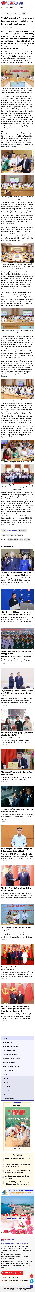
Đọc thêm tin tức (17, 1029)
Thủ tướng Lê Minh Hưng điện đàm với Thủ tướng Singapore (16, 773)
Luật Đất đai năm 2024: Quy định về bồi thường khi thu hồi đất (17, 1165)
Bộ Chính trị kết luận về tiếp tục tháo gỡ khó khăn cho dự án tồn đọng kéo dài (16, 850)
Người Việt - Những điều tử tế (11, 1066)
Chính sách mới (7, 1042)
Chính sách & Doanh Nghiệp (11, 1046)
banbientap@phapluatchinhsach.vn (11, 1256)
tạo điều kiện (27, 539)
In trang (20, 535)
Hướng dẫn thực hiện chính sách (12, 1058)
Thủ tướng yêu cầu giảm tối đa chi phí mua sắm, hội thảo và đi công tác (16, 929)
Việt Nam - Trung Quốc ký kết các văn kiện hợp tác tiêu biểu (16, 889)
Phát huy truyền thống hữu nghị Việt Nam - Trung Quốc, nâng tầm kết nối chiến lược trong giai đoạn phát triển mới (16, 1008)
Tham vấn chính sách (9, 1050)
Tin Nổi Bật (17, 1155)
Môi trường (7, 1086)
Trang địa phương (8, 1070)
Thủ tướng (10, 539)
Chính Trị (22, 7)
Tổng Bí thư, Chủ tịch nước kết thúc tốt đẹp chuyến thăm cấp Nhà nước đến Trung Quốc (16, 574)
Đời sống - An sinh (9, 1098)
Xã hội (6, 1082)
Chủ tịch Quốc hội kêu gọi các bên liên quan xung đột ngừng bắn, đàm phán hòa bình (16, 613)
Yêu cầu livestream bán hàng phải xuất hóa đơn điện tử (17, 1177)
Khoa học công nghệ (9, 1062)
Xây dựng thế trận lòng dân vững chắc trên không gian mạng (16, 652)
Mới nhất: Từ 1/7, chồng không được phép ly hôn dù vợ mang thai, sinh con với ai (18, 1183)
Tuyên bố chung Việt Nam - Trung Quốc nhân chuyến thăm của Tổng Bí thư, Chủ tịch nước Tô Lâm (17, 693)
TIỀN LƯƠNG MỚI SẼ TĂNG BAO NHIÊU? (17, 1159)
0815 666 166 (12, 1254)
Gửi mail (13, 535)
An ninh (6, 1078)
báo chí (21, 539)
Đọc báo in (17, 1105)
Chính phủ (16, 539)
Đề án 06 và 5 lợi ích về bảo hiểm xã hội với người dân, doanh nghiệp (17, 1171)
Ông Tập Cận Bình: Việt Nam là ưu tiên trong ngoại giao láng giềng (16, 968)
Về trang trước (5, 535)
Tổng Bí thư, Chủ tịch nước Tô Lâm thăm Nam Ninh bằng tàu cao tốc (17, 810)
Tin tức (11, 7)
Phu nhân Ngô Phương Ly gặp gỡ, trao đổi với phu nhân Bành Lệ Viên (17, 734)
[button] (27, 2)
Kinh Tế (6, 1094)
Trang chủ (4, 7)
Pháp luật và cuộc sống (10, 1054)
